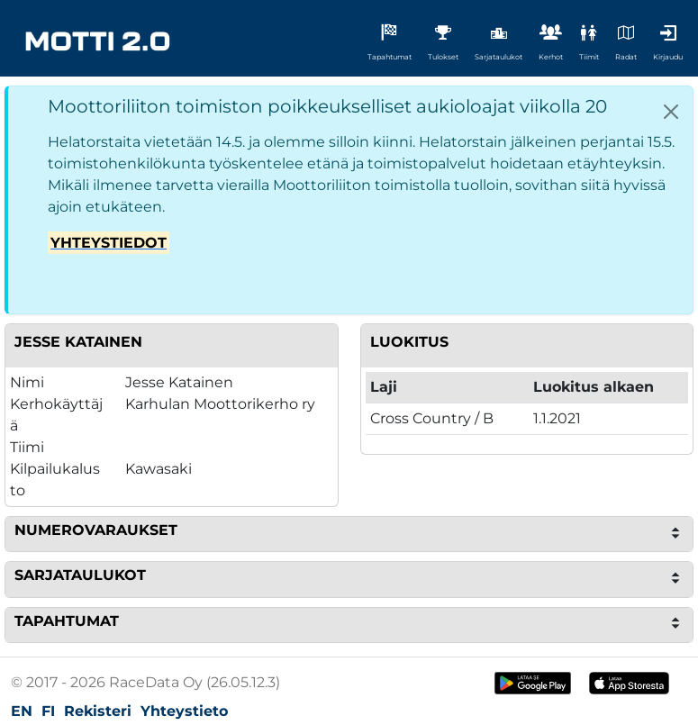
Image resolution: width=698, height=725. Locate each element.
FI (48, 711)
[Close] (671, 111)
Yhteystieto (184, 711)
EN (21, 711)
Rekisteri (97, 711)
